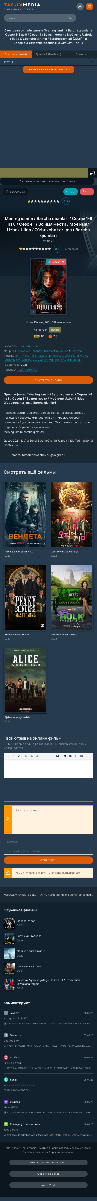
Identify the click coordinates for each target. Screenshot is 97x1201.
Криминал (61, 351)
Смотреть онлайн (48, 380)
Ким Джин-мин (28, 346)
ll (13, 351)
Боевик (48, 351)
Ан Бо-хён (51, 356)
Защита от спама (27, 810)
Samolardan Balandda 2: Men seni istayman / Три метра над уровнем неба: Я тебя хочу (48, 1134)
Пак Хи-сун (37, 356)
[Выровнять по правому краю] (37, 756)
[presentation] (44, 823)
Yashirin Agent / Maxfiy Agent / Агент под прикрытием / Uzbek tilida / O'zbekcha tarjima (48, 1045)
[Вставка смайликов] (57, 756)
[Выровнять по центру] (31, 756)
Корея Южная (34, 322)
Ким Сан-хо (66, 356)
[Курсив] (13, 756)
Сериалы (76, 351)
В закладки (16, 191)
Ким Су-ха (41, 360)
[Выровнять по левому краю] (26, 756)
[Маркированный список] (44, 756)
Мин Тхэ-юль (57, 360)
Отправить (48, 860)
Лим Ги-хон (74, 360)
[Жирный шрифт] (7, 756)
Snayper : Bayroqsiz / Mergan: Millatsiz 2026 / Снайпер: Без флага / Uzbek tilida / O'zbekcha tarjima (48, 1023)
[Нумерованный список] (50, 756)
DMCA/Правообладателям (48, 1162)
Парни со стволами (18, 1090)
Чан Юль (9, 360)
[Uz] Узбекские (27, 369)
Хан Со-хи (21, 356)
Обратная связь (48, 1173)
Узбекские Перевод (29, 351)
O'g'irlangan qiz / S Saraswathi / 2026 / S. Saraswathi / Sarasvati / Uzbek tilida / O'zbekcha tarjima (48, 1068)
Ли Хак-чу (81, 356)
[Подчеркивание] (19, 756)
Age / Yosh (48, 1185)
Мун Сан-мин (24, 360)
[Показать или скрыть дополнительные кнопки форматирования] (65, 756)
